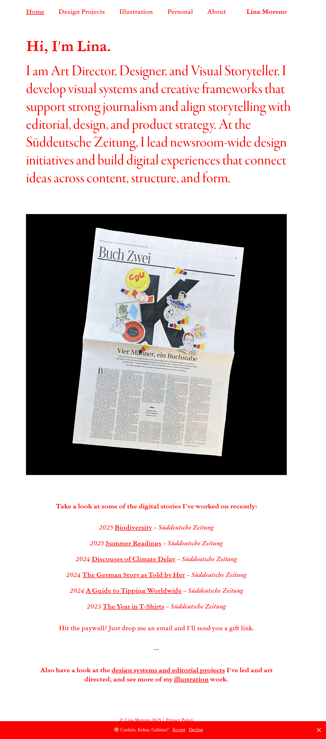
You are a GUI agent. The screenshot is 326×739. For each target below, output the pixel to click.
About (216, 11)
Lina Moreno (266, 11)
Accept (178, 729)
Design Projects (81, 11)
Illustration (136, 11)
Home (35, 11)
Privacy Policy (179, 720)
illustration (191, 679)
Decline (196, 729)
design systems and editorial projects (168, 669)
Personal (180, 11)
